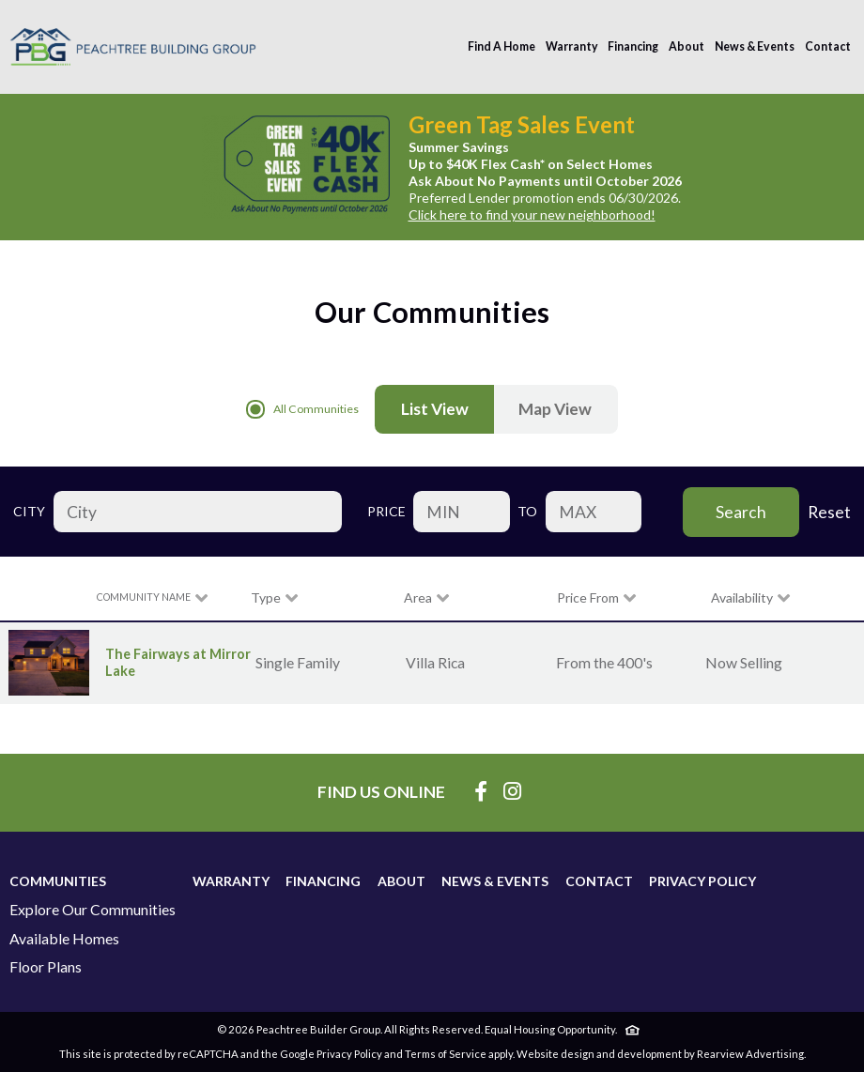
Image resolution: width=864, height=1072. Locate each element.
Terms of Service (445, 1054)
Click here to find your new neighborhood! (532, 214)
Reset (829, 512)
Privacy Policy (702, 881)
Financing (633, 46)
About (686, 46)
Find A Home (501, 46)
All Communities (302, 409)
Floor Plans (45, 966)
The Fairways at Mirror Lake (177, 662)
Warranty (572, 46)
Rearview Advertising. (751, 1054)
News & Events (755, 46)
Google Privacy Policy (331, 1054)
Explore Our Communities (92, 909)
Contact (828, 46)
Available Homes (64, 938)
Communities (57, 881)
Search (741, 512)
